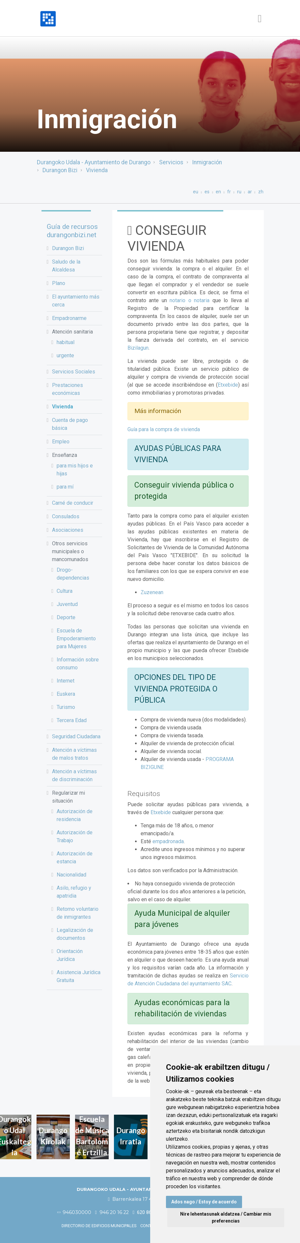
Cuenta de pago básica (70, 424)
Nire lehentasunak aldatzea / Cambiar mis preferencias (225, 1217)
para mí (65, 487)
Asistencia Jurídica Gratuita (78, 976)
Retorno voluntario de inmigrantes (77, 913)
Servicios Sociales (73, 371)
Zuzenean (152, 592)
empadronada (168, 841)
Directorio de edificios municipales (99, 1225)
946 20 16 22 (112, 1212)
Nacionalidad (71, 875)
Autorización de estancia (75, 857)
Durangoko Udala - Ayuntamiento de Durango (93, 162)
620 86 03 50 (149, 1212)
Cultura (64, 591)
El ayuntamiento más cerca (75, 301)
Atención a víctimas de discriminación (74, 775)
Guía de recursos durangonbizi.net (72, 231)
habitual (65, 342)
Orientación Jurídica (70, 955)
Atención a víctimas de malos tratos (74, 754)
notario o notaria (189, 300)
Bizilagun (138, 348)
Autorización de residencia (75, 815)
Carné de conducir (72, 503)
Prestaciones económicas (67, 389)
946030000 (74, 1212)
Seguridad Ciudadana (76, 736)
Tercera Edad (72, 720)
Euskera (66, 694)
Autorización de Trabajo (75, 836)
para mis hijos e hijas (75, 469)
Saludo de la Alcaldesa (66, 266)
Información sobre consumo (78, 663)
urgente (65, 355)
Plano (58, 283)
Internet (65, 681)
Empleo (60, 441)
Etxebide (228, 385)
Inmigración (207, 162)
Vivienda (97, 170)
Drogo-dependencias (73, 574)
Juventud (67, 604)
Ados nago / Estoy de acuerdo (204, 1201)
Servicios (171, 162)
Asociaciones (67, 530)
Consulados (65, 516)
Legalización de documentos (75, 934)
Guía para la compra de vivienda (163, 429)
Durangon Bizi (59, 170)
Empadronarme (69, 318)
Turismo (66, 707)
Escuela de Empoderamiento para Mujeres (76, 638)
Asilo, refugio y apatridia (74, 892)
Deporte (66, 617)
